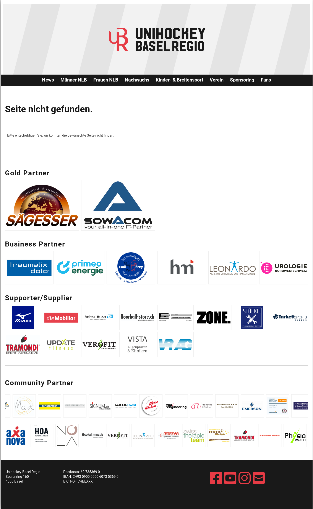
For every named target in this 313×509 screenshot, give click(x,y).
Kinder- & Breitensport (179, 80)
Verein (217, 80)
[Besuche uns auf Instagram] (244, 478)
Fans (266, 80)
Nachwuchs (137, 80)
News (48, 80)
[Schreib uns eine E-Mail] (259, 478)
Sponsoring (242, 80)
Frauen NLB (105, 80)
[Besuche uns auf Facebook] (216, 478)
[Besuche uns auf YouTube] (230, 478)
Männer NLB (73, 80)
